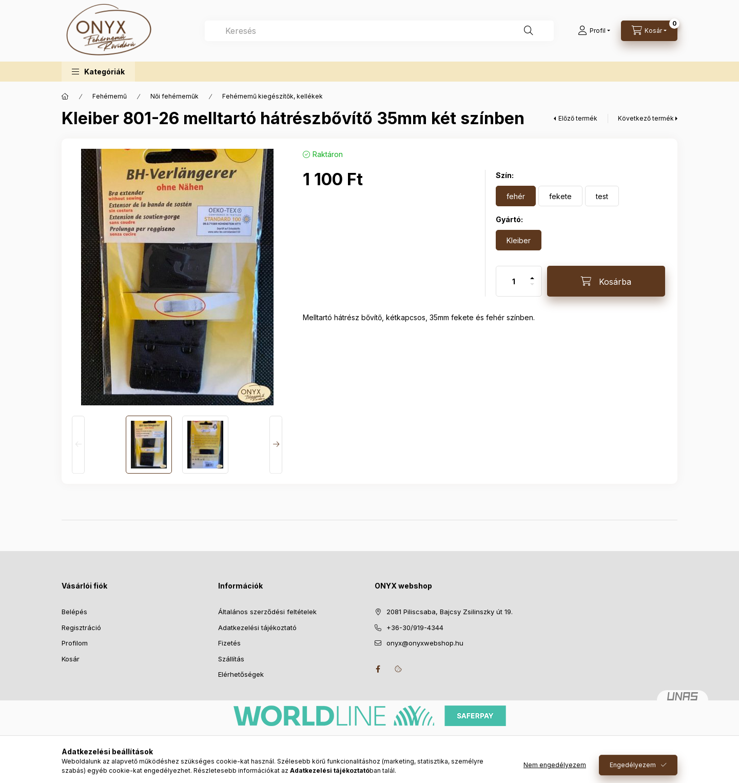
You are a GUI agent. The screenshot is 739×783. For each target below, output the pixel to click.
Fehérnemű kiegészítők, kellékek (272, 96)
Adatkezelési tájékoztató (257, 627)
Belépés (74, 612)
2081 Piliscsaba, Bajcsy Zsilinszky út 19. (449, 612)
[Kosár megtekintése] (649, 31)
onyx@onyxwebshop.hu (424, 643)
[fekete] (560, 196)
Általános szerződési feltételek (267, 612)
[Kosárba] (606, 281)
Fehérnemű (109, 96)
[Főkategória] (65, 96)
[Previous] (78, 445)
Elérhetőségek (241, 674)
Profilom (75, 643)
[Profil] (594, 31)
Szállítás (231, 659)
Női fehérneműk (174, 96)
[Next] (275, 445)
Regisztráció (81, 627)
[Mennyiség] (514, 281)
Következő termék (646, 118)
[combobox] (379, 31)
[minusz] (532, 288)
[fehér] (516, 196)
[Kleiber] (518, 240)
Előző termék (577, 118)
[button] (98, 72)
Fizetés (229, 643)
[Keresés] (528, 31)
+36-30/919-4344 (414, 627)
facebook (377, 669)
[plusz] (532, 273)
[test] (602, 196)
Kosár (71, 659)
